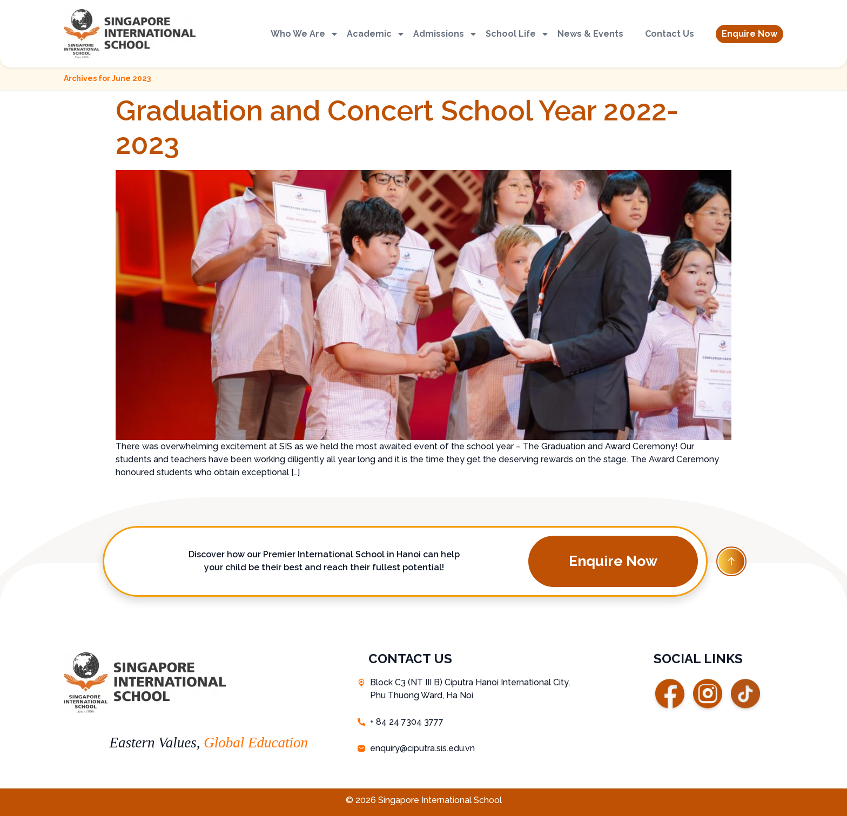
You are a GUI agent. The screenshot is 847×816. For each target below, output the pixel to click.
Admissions (445, 34)
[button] (749, 34)
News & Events (590, 34)
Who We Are (305, 34)
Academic (376, 34)
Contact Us (669, 34)
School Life (517, 34)
